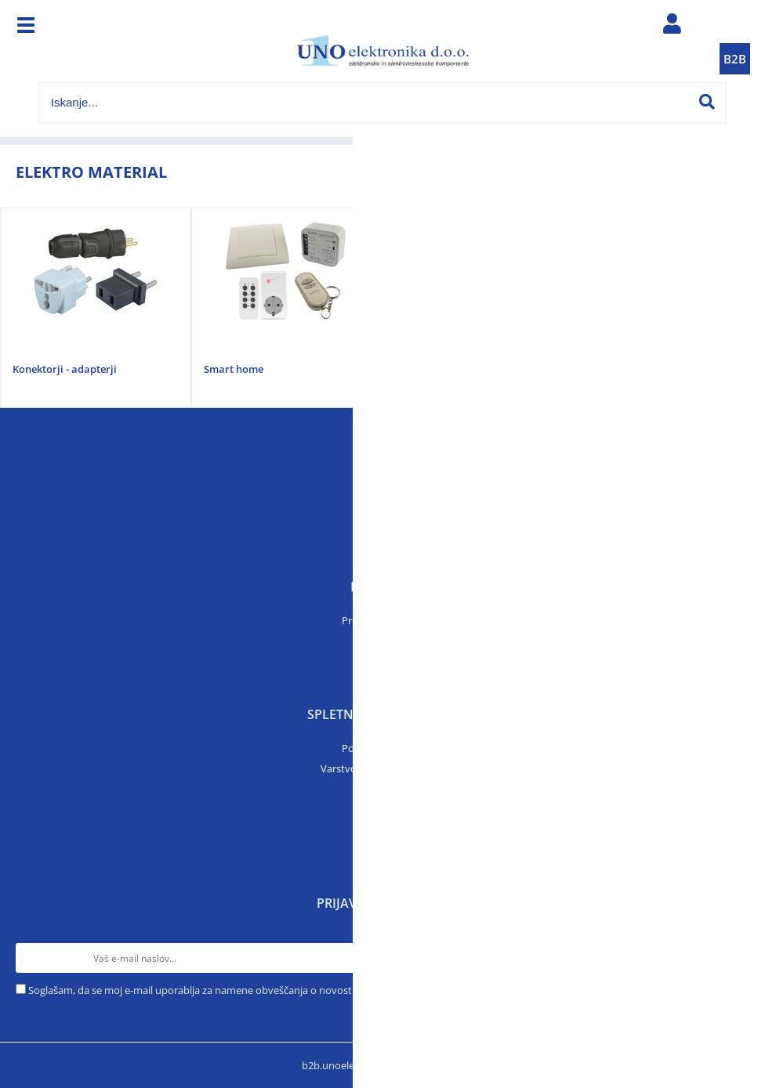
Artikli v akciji (382, 661)
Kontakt (382, 533)
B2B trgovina (382, 850)
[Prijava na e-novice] (734, 958)
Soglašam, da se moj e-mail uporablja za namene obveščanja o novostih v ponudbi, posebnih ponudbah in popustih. (298, 990)
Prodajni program (383, 620)
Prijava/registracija (671, 27)
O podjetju (383, 513)
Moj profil (382, 829)
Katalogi (382, 641)
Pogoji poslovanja (383, 748)
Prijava (382, 809)
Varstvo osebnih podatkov (382, 768)
